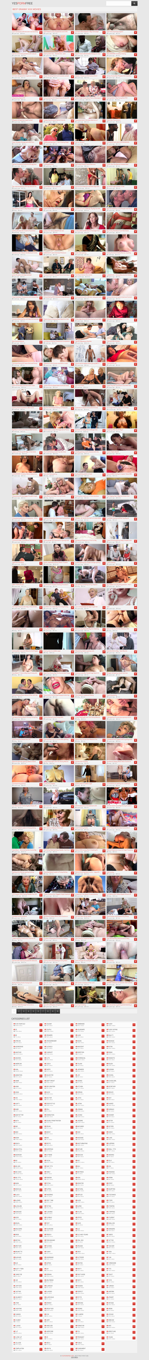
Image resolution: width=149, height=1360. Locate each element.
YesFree (22, 3)
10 (57, 1011)
